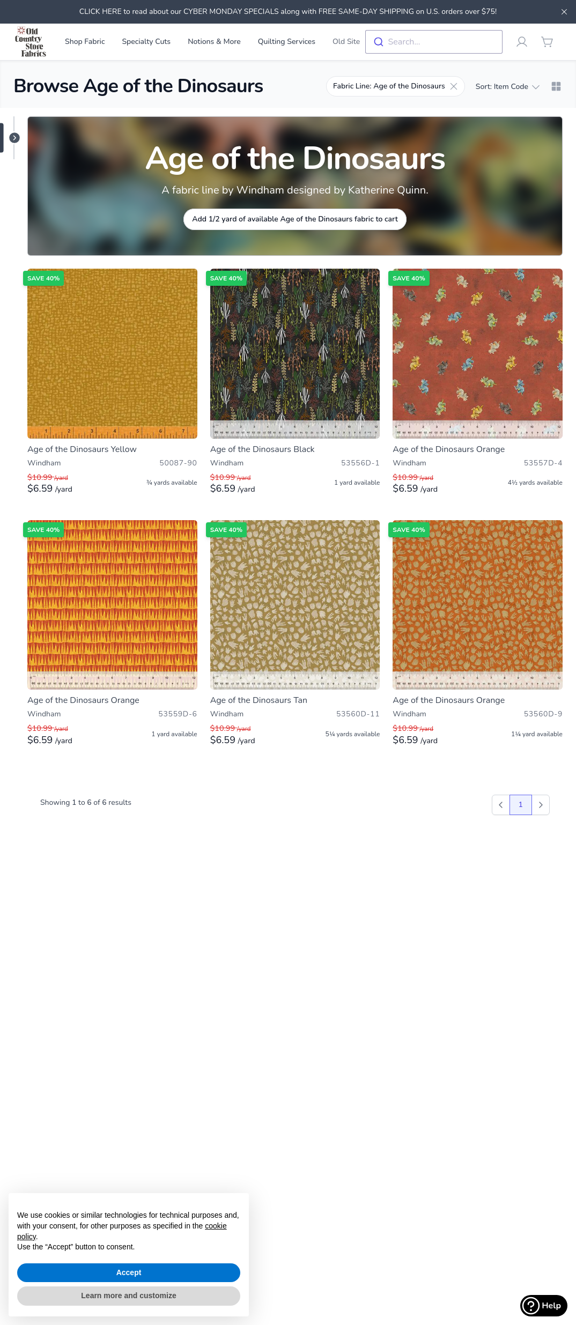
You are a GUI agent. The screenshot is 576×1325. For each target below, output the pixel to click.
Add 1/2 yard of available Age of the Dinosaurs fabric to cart (295, 219)
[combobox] (434, 42)
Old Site (346, 41)
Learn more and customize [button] (128, 1295)
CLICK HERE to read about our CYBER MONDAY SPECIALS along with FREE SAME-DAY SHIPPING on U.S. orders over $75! (288, 11)
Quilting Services (286, 41)
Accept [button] (129, 1272)
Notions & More (214, 41)
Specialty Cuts (146, 41)
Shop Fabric (85, 41)
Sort (507, 87)
